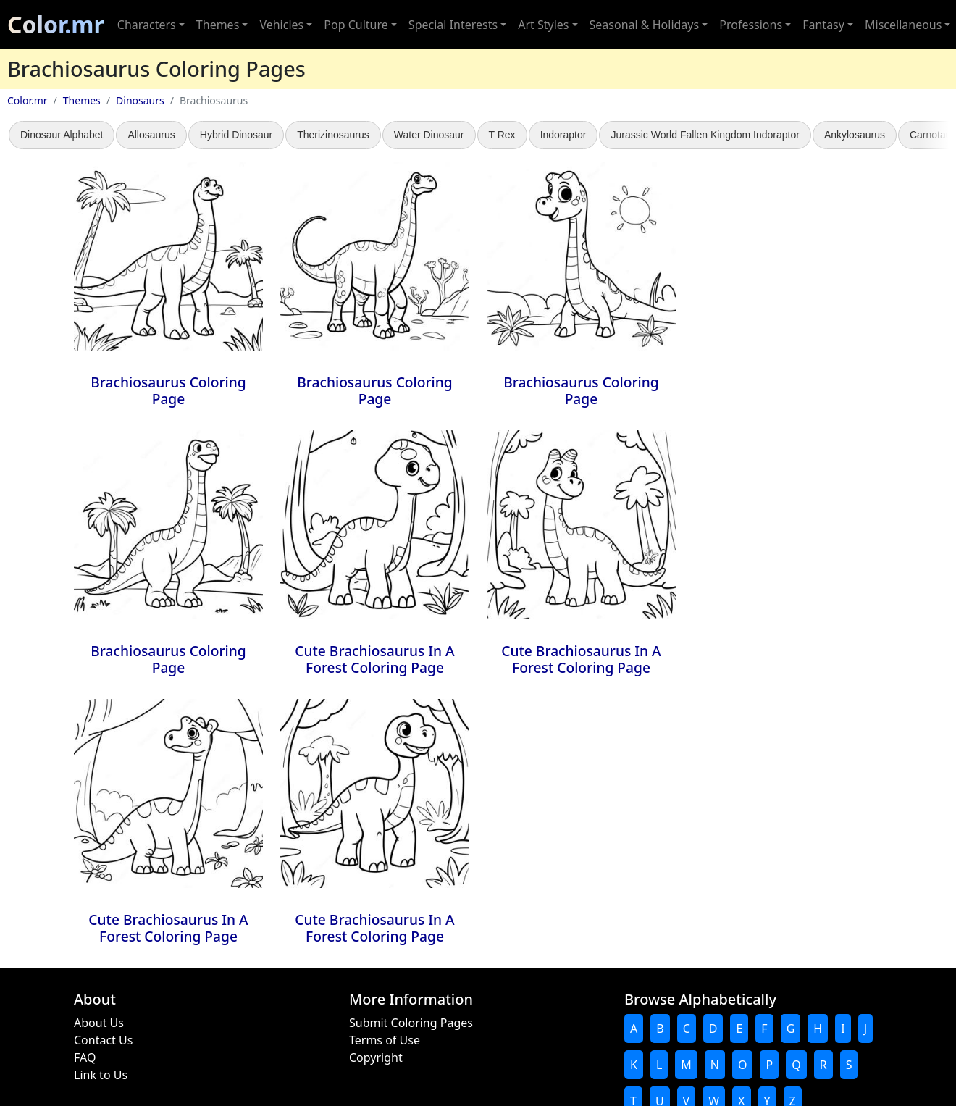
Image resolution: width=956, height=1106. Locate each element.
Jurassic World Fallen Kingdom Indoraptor (705, 135)
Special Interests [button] (453, 25)
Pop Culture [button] (355, 25)
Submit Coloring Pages (411, 1023)
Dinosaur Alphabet (61, 135)
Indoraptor (563, 135)
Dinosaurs (140, 100)
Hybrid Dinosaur (236, 135)
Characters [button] (146, 25)
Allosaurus (151, 135)
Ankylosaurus (854, 135)
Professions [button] (750, 25)
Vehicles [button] (281, 25)
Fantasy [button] (823, 25)
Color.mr (55, 24)
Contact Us (103, 1040)
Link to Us (100, 1075)
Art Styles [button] (543, 25)
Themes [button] (217, 25)
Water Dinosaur (429, 135)
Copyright (376, 1057)
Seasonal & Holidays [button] (645, 25)
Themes (82, 100)
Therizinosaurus (333, 135)
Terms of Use (384, 1040)
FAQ (85, 1057)
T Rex (502, 135)
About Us (99, 1023)
